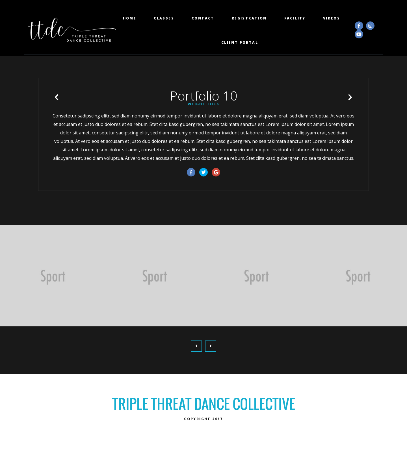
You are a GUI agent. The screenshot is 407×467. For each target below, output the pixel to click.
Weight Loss (203, 116)
